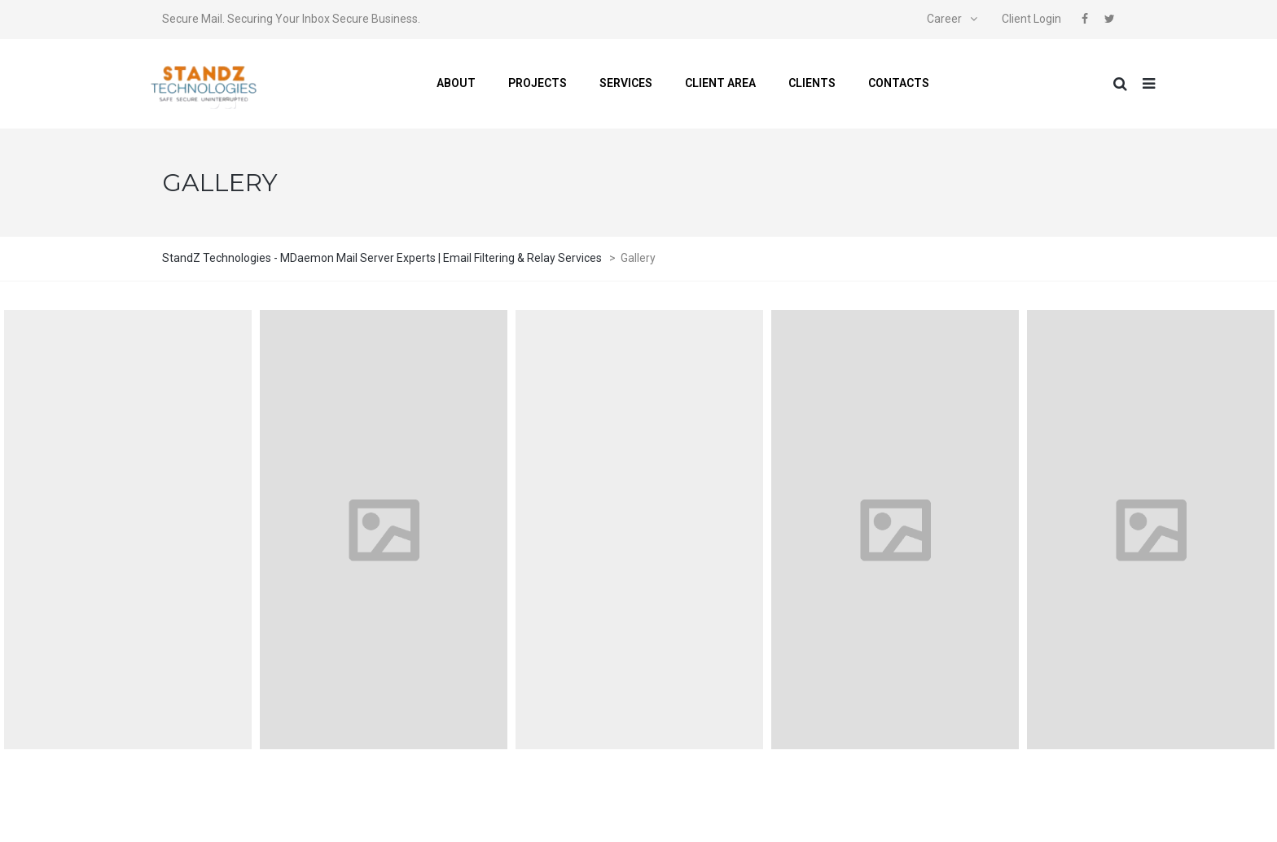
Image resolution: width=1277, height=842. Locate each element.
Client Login (1031, 18)
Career (944, 18)
